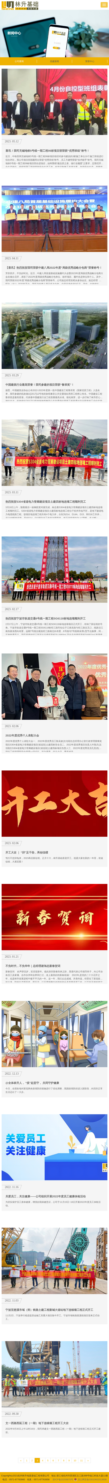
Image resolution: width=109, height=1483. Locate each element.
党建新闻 (54, 61)
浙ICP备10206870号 (63, 1479)
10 (75, 1460)
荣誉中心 (89, 61)
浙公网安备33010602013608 (90, 1479)
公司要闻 (19, 61)
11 (81, 1460)
